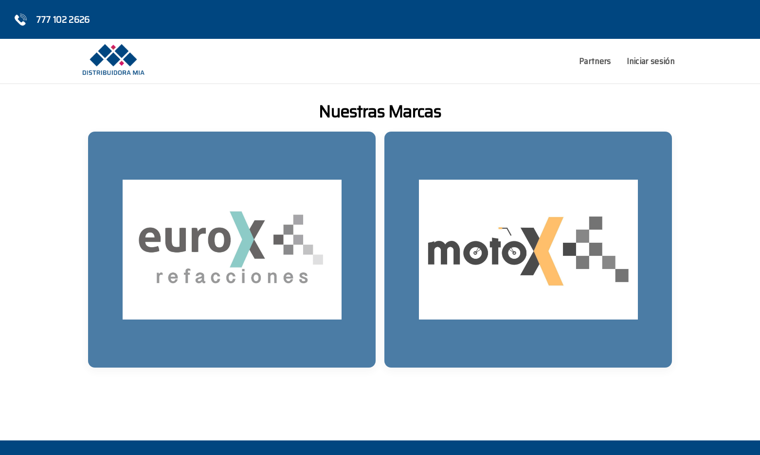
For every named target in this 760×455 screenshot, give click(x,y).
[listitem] (232, 250)
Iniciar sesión (650, 61)
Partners (595, 61)
